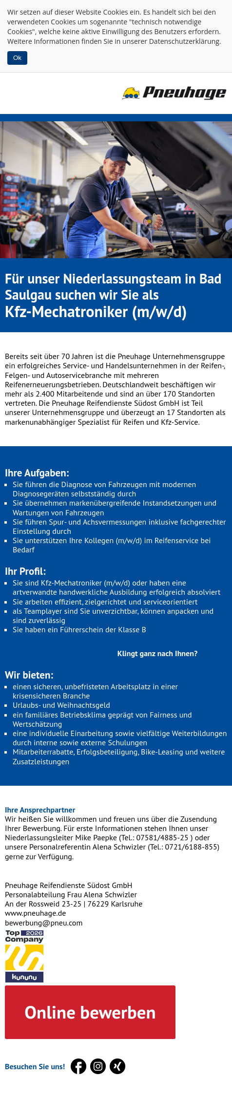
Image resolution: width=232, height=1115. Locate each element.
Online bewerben (89, 1011)
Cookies (115, 12)
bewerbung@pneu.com (43, 922)
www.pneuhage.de (35, 913)
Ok (17, 57)
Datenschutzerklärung (184, 41)
